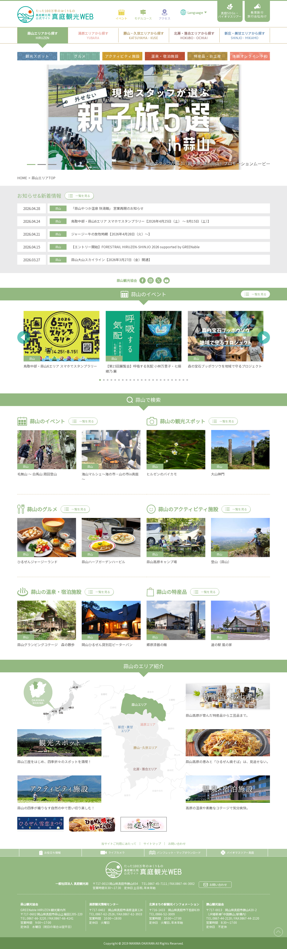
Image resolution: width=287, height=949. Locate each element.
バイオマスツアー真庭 (237, 852)
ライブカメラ (112, 853)
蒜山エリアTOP (43, 177)
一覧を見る (79, 196)
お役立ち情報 (50, 852)
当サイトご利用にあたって (118, 843)
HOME (22, 177)
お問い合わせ (177, 843)
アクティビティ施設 (122, 40)
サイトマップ (152, 843)
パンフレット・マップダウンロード (175, 853)
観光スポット (37, 40)
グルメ (80, 40)
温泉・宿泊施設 (165, 40)
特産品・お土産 (207, 40)
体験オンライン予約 (250, 40)
